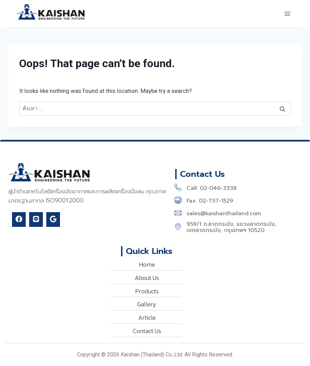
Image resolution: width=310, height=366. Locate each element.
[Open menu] (287, 13)
